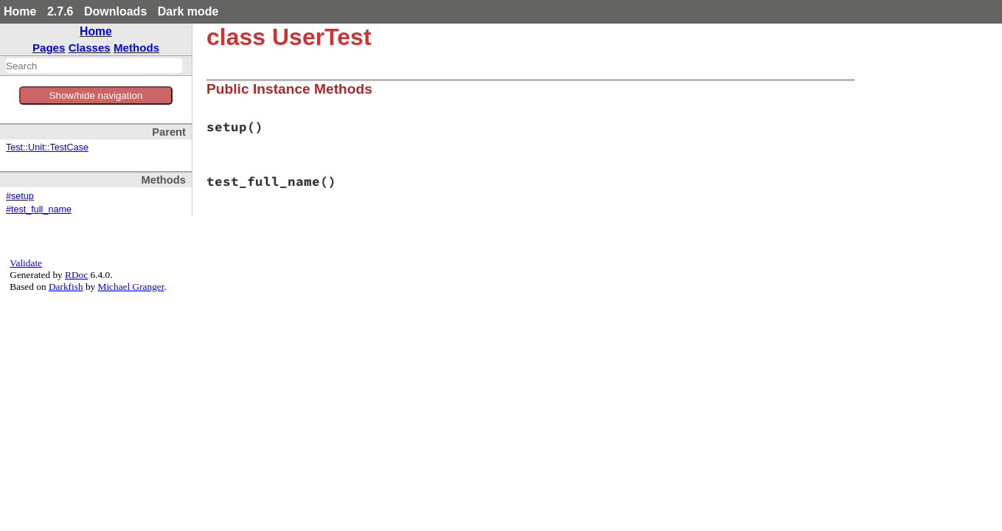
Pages (49, 47)
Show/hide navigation (96, 95)
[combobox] (94, 65)
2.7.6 (60, 11)
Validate (26, 262)
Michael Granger (131, 286)
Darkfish (66, 286)
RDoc (76, 274)
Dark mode (188, 11)
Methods (136, 47)
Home (20, 11)
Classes (90, 47)
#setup (20, 196)
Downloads (115, 11)
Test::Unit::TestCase (47, 147)
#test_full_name (39, 209)
